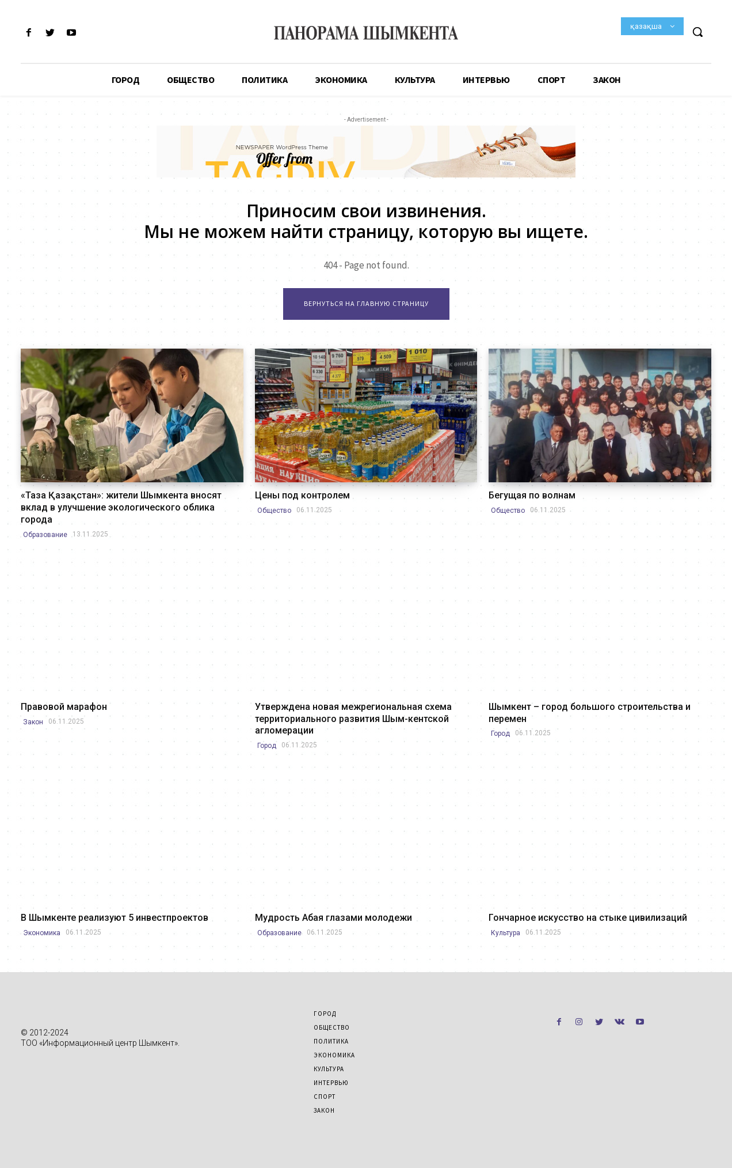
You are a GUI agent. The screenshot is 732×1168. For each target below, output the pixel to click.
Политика (331, 1041)
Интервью (331, 1083)
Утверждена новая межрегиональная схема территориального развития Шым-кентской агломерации (353, 718)
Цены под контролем (302, 495)
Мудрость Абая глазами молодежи (333, 917)
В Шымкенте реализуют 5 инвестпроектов (114, 917)
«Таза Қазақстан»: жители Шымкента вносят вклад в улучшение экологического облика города (121, 507)
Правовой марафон (64, 706)
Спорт (325, 1097)
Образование (45, 535)
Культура (505, 933)
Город (266, 746)
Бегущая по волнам (532, 495)
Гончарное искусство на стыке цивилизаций (588, 917)
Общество (274, 510)
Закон (33, 722)
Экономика (41, 933)
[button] (697, 32)
